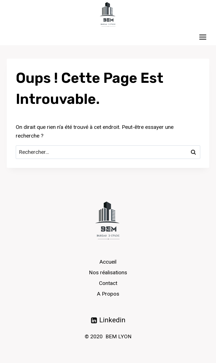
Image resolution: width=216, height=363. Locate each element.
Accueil (108, 262)
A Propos (108, 294)
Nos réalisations (108, 272)
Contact (108, 283)
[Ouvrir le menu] (202, 37)
